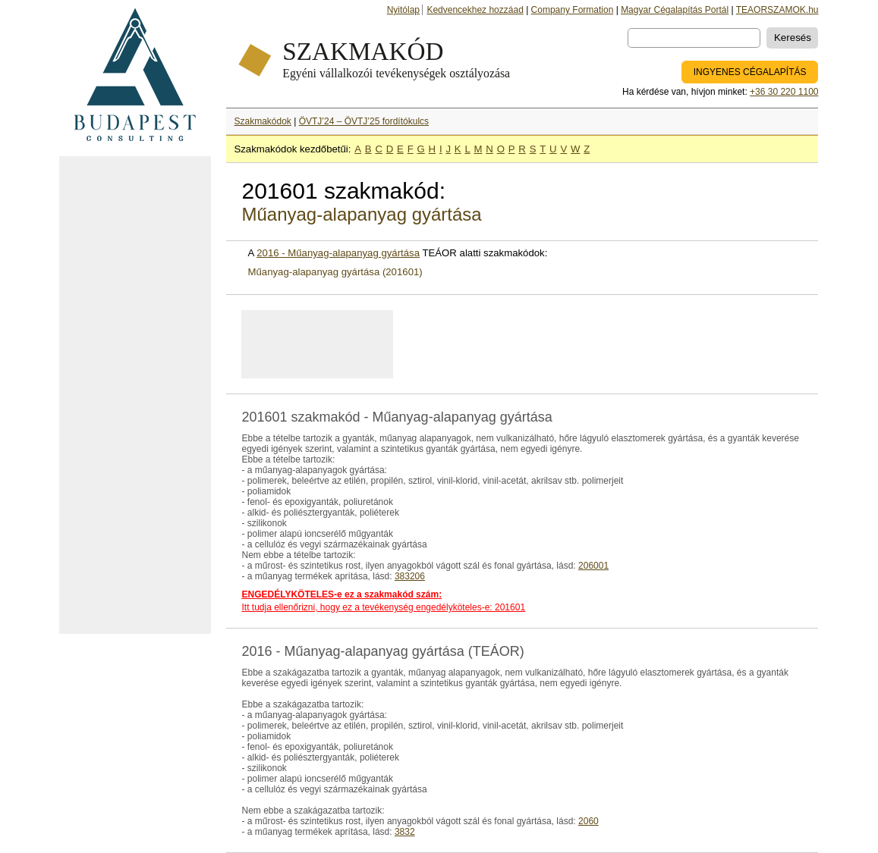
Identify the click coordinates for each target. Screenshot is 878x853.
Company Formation (572, 10)
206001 (593, 565)
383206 (410, 576)
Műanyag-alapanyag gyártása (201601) (334, 272)
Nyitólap (403, 10)
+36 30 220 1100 (784, 91)
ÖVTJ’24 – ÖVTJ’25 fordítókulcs (364, 121)
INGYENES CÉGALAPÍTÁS (750, 72)
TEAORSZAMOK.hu (777, 10)
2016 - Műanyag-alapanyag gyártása (338, 253)
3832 (405, 831)
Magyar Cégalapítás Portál (675, 10)
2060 (588, 821)
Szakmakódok (262, 121)
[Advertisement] (135, 395)
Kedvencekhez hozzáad (474, 10)
